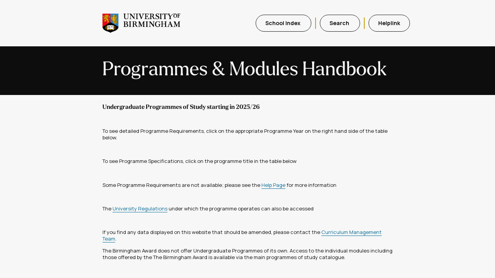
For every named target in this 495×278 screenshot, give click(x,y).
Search (339, 23)
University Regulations (140, 208)
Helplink (389, 23)
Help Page (273, 184)
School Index (283, 23)
